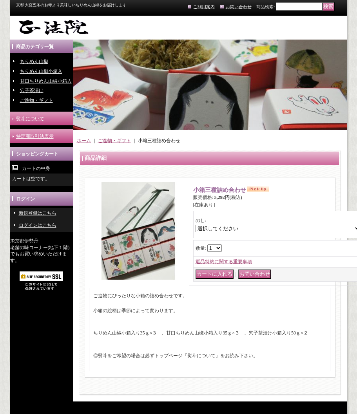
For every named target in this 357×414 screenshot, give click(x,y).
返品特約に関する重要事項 (224, 261)
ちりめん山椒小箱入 (41, 71)
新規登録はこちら (37, 213)
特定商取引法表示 (35, 136)
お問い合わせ (239, 6)
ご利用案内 (204, 6)
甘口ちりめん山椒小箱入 (46, 81)
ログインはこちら (37, 225)
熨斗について (30, 118)
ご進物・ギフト (36, 100)
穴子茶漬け (31, 90)
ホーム (84, 140)
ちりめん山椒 (34, 61)
